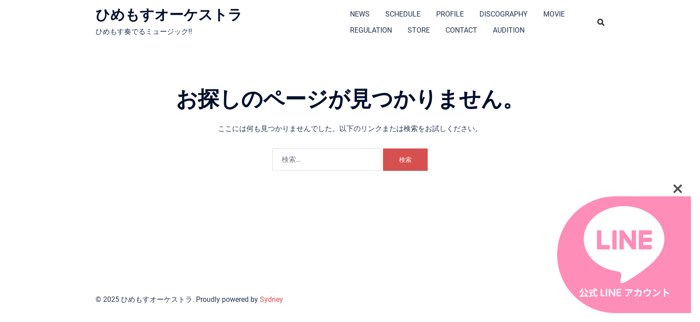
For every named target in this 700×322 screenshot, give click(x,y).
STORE (419, 30)
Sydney (271, 299)
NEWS (360, 14)
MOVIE (554, 14)
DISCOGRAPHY (503, 14)
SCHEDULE (403, 14)
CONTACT (461, 30)
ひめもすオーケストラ (169, 14)
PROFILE (450, 14)
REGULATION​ (371, 30)
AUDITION (509, 30)
